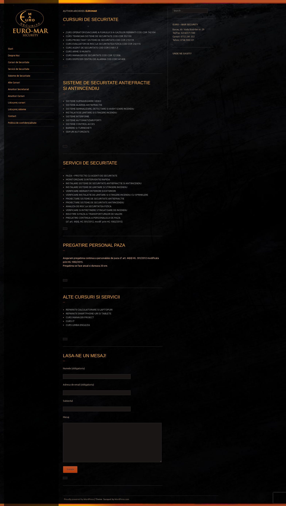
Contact (12, 116)
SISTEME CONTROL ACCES (80, 124)
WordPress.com (122, 499)
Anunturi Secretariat (18, 89)
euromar (91, 11)
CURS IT (70, 321)
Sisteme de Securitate (19, 76)
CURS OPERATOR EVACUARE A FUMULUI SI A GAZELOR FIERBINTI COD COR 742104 (110, 32)
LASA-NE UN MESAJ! (84, 355)
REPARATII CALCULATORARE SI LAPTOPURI (89, 309)
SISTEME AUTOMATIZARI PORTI (83, 120)
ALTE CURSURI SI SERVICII (91, 296)
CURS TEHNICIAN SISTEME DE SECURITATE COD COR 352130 (98, 36)
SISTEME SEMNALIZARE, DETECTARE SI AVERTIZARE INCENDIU (100, 108)
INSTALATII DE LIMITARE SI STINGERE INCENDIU (91, 112)
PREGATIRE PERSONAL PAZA (94, 245)
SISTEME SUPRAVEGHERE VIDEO (83, 101)
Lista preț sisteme (17, 109)
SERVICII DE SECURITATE (90, 162)
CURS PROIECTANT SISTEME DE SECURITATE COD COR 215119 (100, 40)
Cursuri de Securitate (18, 62)
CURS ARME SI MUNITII (78, 51)
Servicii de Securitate (18, 69)
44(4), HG (78, 221)
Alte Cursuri (14, 82)
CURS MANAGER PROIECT (80, 317)
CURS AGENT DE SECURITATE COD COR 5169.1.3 (92, 47)
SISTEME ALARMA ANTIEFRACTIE (84, 105)
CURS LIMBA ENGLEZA (78, 325)
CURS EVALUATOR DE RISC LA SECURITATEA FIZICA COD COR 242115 (103, 43)
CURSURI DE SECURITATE (90, 19)
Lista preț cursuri (16, 102)
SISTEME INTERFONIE (77, 116)
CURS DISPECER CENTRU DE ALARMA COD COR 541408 (95, 59)
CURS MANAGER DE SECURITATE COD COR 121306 (93, 55)
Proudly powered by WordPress (79, 499)
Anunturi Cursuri (16, 96)
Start (10, 49)
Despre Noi (14, 55)
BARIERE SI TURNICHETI (79, 128)
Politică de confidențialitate (22, 123)
